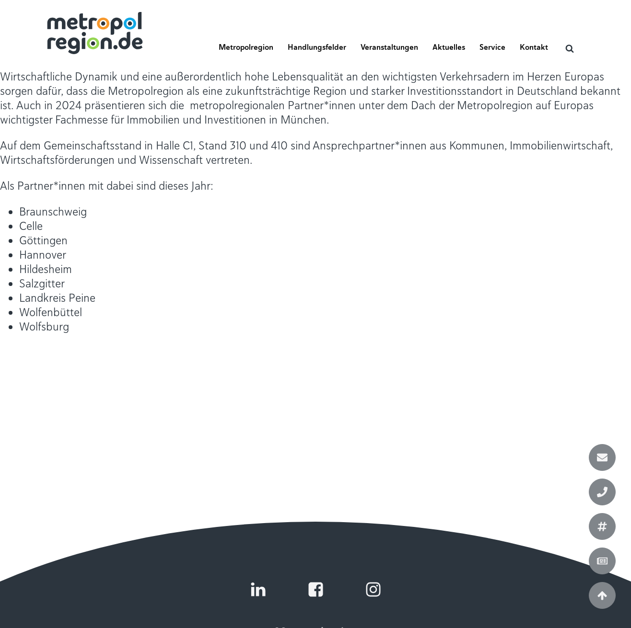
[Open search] (569, 48)
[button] (246, 50)
